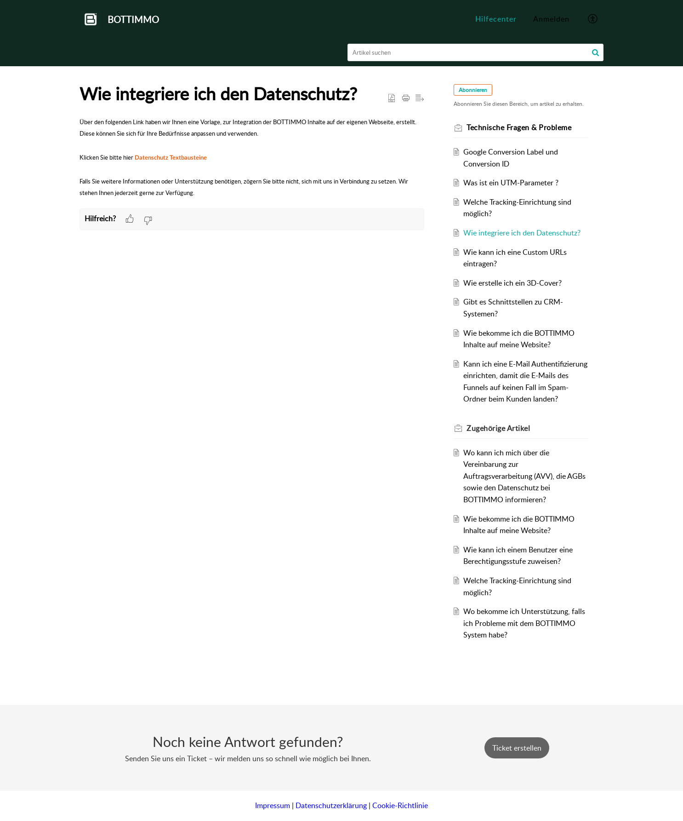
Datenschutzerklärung (331, 805)
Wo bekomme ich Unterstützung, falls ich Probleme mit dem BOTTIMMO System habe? (524, 623)
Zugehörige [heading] (498, 428)
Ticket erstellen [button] (516, 748)
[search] (475, 52)
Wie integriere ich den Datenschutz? (522, 233)
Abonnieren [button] (473, 90)
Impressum (272, 805)
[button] (593, 19)
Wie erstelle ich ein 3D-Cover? (512, 283)
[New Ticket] (516, 748)
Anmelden (551, 19)
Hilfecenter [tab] (496, 19)
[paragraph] (252, 162)
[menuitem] (551, 19)
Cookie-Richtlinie (400, 805)
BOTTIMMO (133, 19)
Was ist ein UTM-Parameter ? (510, 183)
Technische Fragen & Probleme (519, 127)
